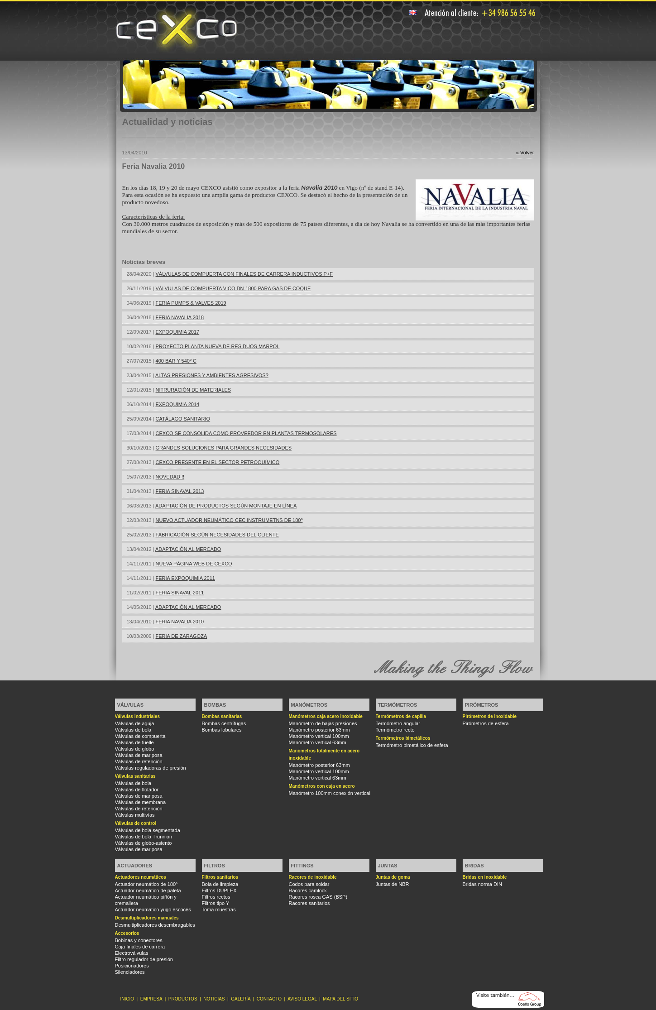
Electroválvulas (131, 953)
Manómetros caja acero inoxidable (326, 716)
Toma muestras (219, 909)
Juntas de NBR (392, 884)
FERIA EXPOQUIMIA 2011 (185, 578)
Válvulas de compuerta (140, 736)
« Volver (525, 152)
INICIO (127, 998)
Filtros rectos (216, 897)
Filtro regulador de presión (144, 959)
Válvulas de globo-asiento (143, 843)
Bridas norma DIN (482, 884)
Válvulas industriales (137, 716)
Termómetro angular (398, 723)
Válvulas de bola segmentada (147, 830)
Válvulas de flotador (137, 789)
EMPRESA (151, 998)
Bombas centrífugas (224, 723)
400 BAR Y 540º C (176, 361)
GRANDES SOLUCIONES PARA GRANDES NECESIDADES (224, 447)
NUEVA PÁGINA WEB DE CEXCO (194, 563)
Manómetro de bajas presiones (323, 723)
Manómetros (309, 705)
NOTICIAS (214, 998)
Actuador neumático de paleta (148, 890)
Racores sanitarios (309, 903)
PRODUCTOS (182, 998)
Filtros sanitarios (220, 877)
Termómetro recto (395, 729)
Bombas (215, 705)
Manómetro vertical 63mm (317, 742)
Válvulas (130, 705)
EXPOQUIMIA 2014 (178, 404)
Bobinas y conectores (139, 940)
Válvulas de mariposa (139, 755)
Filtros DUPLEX (219, 890)
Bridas (474, 865)
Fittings (302, 865)
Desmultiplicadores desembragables (155, 925)
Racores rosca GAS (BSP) (318, 897)
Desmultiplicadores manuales (147, 917)
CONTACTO (269, 998)
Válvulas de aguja (134, 723)
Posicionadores (132, 965)
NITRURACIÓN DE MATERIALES (193, 390)
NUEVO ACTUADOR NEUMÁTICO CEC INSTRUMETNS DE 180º (229, 520)
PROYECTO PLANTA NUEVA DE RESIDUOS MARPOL (218, 346)
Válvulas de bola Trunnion (143, 836)
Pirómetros (481, 705)
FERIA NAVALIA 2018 (180, 317)
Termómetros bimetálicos (403, 738)
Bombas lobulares (222, 729)
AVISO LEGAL (301, 998)
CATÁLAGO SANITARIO (183, 418)
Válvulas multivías (135, 815)
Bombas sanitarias (222, 716)
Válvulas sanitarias (135, 776)
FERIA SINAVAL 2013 (180, 491)
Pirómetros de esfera (486, 723)
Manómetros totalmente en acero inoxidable (324, 754)
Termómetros (397, 705)
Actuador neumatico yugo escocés (153, 909)
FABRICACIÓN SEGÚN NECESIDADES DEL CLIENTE (217, 534)
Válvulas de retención (139, 761)
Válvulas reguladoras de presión (150, 768)
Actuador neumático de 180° (146, 884)
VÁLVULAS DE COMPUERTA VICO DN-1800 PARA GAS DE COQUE (233, 288)
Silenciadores (130, 972)
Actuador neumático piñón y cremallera (146, 900)
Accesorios (127, 933)
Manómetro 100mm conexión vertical (329, 793)
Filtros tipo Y (216, 903)
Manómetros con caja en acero (322, 786)
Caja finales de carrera (140, 946)
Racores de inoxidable (313, 877)
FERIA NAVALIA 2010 (180, 621)
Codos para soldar (309, 884)
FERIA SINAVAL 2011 (180, 592)
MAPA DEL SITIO (340, 998)
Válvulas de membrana (140, 802)
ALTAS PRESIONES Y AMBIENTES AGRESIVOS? (211, 375)
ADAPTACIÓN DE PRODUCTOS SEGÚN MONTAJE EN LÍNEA (226, 505)
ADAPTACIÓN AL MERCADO (188, 549)
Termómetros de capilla (401, 716)
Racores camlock (308, 890)
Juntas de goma (393, 877)
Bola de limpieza (220, 884)
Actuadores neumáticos (140, 877)
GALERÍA (240, 998)
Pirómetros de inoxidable (490, 716)
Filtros (214, 865)
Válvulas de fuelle (134, 742)
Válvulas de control (136, 823)
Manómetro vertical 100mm (319, 736)
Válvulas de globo (134, 749)
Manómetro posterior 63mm (319, 729)
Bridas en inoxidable (485, 877)
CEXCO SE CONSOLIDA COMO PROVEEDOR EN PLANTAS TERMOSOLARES (246, 433)
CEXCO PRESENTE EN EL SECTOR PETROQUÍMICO (218, 462)
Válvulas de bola (133, 729)
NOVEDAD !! (170, 476)
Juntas (387, 865)
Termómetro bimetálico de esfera (412, 745)
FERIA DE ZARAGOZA (181, 636)
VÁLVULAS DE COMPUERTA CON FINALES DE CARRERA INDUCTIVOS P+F (244, 274)
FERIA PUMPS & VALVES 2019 (191, 303)
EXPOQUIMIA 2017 (178, 332)
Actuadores (135, 865)
